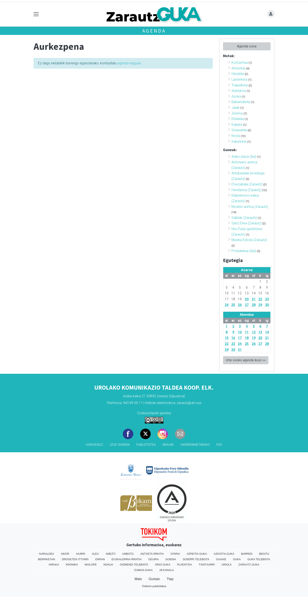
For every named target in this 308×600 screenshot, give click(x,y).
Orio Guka (162, 564)
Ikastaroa (238, 91)
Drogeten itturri (75, 559)
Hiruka (54, 564)
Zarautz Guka (248, 564)
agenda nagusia (129, 63)
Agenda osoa (246, 46)
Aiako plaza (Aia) (243, 156)
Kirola (235, 136)
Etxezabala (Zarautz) (246, 184)
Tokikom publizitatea (154, 586)
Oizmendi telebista (134, 564)
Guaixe (221, 559)
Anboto (128, 553)
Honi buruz (94, 445)
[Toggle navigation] (36, 14)
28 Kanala (166, 570)
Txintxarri (207, 564)
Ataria (175, 553)
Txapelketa (239, 85)
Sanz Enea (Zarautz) (246, 223)
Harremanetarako (195, 445)
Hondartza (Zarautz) (246, 190)
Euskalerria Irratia (127, 559)
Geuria (153, 559)
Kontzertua (239, 63)
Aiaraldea (46, 553)
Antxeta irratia (152, 553)
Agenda (154, 31)
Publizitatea (146, 445)
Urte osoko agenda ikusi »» (246, 360)
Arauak (168, 445)
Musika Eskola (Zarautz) (249, 240)
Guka (237, 559)
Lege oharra (120, 445)
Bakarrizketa (240, 102)
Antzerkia (238, 68)
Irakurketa (238, 141)
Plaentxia (184, 564)
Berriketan (46, 559)
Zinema (237, 113)
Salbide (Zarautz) (244, 218)
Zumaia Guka (143, 570)
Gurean (154, 579)
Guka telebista (259, 559)
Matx (138, 579)
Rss (219, 445)
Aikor (65, 553)
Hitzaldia (237, 74)
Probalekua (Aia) (243, 251)
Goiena (171, 559)
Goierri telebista (196, 559)
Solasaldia (239, 130)
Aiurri (80, 553)
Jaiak (235, 108)
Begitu (264, 553)
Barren (246, 553)
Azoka (236, 96)
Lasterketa (239, 79)
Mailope (91, 564)
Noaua (108, 564)
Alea (95, 553)
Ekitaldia (237, 119)
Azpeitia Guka (197, 553)
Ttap (170, 579)
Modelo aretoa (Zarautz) (249, 207)
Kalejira (236, 125)
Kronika (72, 564)
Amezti (110, 553)
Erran (100, 559)
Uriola (227, 564)
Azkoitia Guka (224, 553)
